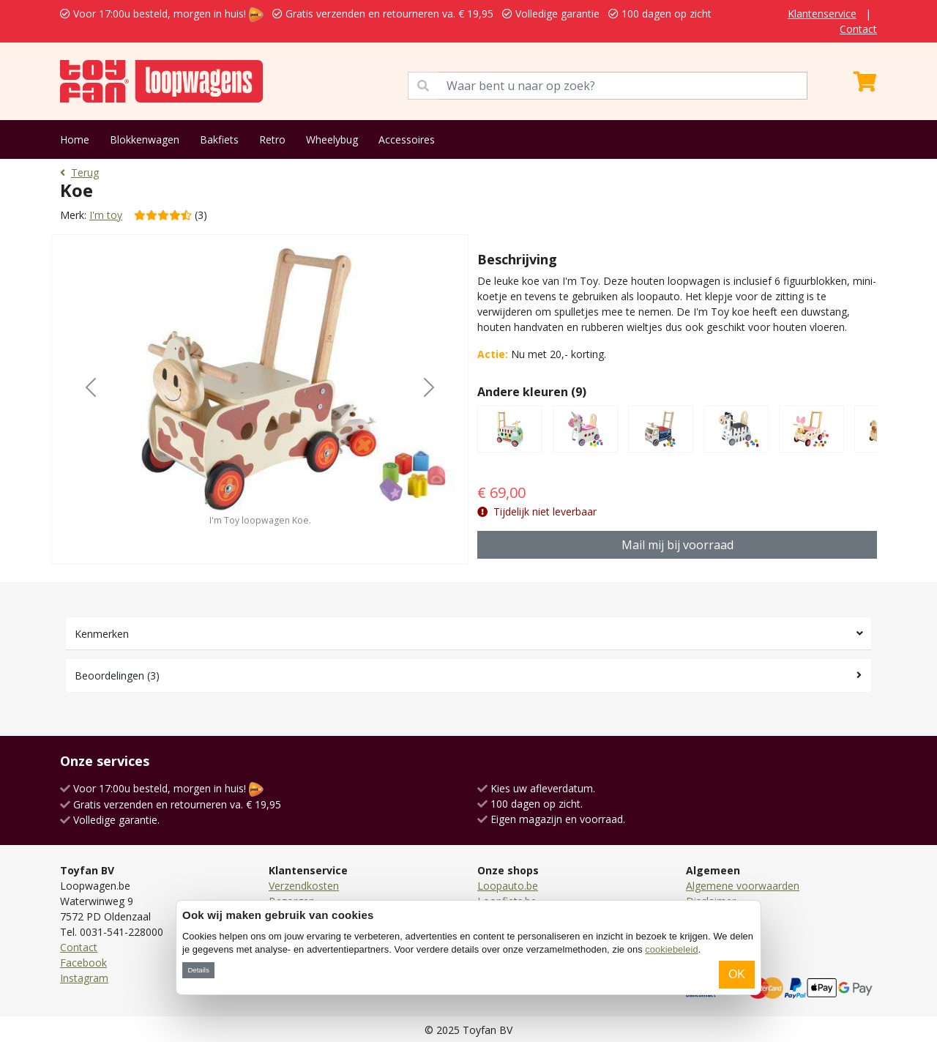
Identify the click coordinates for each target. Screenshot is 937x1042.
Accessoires (406, 139)
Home (74, 139)
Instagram (84, 978)
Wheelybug (332, 139)
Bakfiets (219, 139)
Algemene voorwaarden (742, 886)
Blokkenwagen (144, 139)
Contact (858, 29)
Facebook (83, 963)
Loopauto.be (507, 886)
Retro (272, 139)
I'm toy (105, 215)
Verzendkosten (304, 886)
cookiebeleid (671, 949)
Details (198, 970)
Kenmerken (102, 634)
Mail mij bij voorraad (677, 545)
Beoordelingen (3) (117, 675)
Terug (79, 172)
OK (736, 974)
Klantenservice (822, 14)
